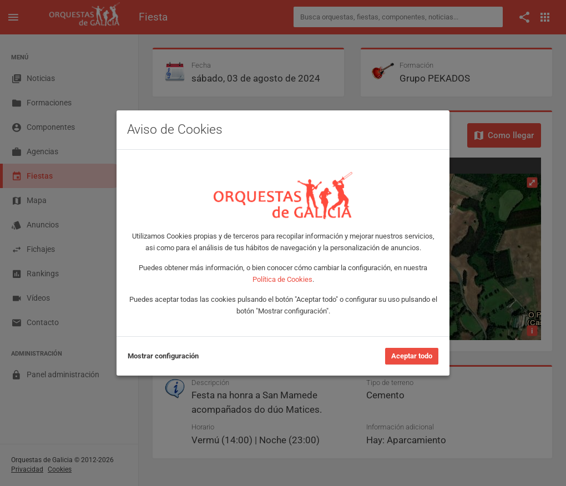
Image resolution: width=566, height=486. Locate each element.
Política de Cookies (282, 279)
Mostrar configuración (163, 356)
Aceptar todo (411, 356)
